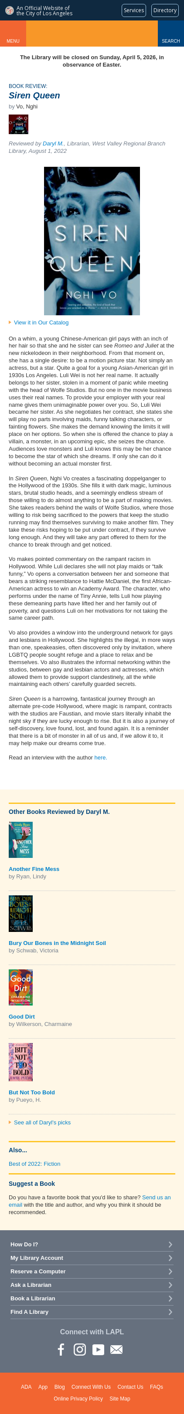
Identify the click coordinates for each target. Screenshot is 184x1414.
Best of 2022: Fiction (35, 1164)
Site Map (119, 1399)
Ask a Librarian (30, 1285)
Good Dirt (22, 1016)
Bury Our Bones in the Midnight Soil (57, 943)
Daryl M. (53, 143)
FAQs (156, 1387)
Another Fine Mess (34, 869)
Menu (13, 41)
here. (101, 757)
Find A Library (29, 1312)
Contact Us (130, 1387)
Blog (60, 1387)
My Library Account (36, 1258)
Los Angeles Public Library (92, 33)
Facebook (61, 1349)
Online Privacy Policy (78, 1399)
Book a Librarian (32, 1298)
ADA (26, 1387)
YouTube (98, 1349)
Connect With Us (91, 1387)
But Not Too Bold (32, 1092)
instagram (79, 1349)
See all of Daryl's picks (42, 1122)
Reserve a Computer (37, 1271)
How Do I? (24, 1244)
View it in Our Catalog (41, 322)
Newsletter (116, 1349)
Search (171, 41)
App (43, 1387)
